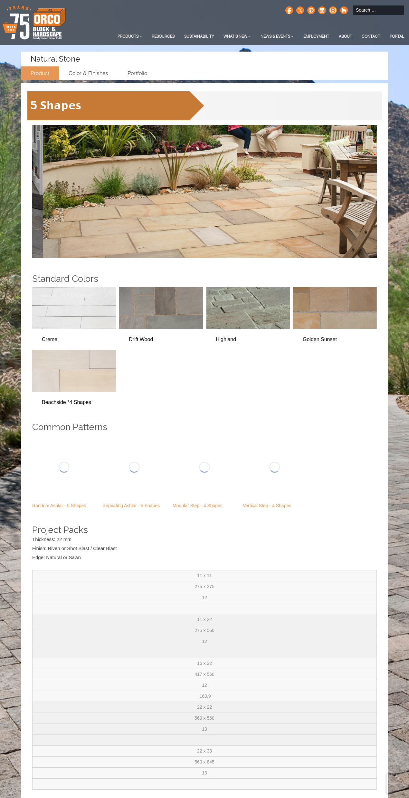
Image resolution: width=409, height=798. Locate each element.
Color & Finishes (88, 73)
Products (130, 36)
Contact (371, 36)
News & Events (277, 36)
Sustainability (199, 36)
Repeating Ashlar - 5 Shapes (131, 505)
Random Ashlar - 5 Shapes (59, 505)
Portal (397, 36)
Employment (316, 36)
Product (40, 73)
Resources (163, 36)
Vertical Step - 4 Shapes (267, 505)
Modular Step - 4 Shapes (198, 505)
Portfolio (137, 73)
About (345, 36)
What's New (237, 36)
